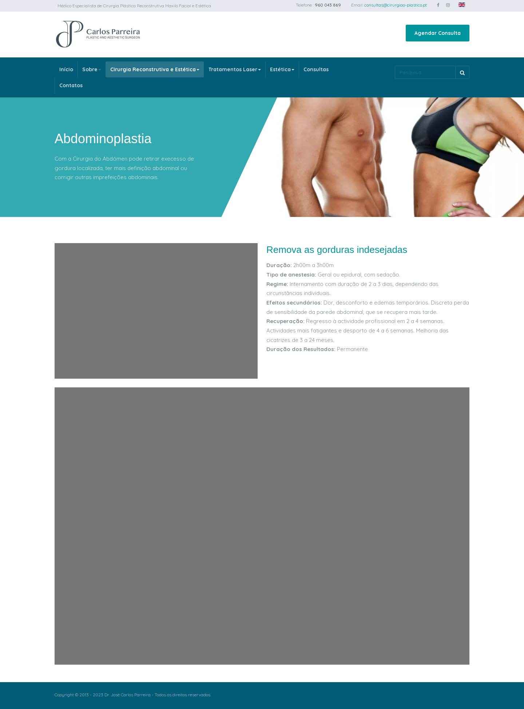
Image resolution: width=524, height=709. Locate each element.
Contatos (71, 85)
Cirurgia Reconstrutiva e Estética (154, 69)
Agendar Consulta (437, 33)
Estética (282, 69)
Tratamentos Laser (235, 69)
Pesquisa (462, 72)
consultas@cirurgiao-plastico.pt (395, 5)
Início (66, 69)
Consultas (316, 69)
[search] (425, 72)
